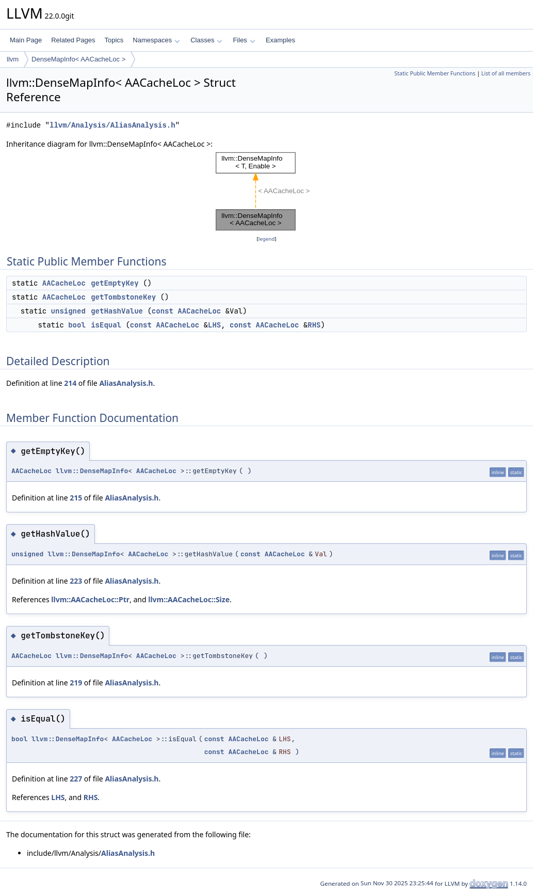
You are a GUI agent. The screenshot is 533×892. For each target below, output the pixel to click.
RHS (314, 325)
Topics (113, 40)
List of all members (505, 73)
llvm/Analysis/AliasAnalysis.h (112, 125)
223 (76, 581)
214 (70, 383)
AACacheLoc (64, 283)
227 (76, 779)
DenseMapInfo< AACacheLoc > (78, 59)
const (162, 311)
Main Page (26, 40)
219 (76, 682)
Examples (280, 40)
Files (244, 40)
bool (77, 325)
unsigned (68, 311)
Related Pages (73, 40)
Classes (206, 40)
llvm (13, 59)
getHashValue (117, 311)
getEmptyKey (114, 283)
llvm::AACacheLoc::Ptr (90, 599)
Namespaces (156, 40)
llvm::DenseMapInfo (92, 470)
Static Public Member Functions (434, 73)
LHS (214, 325)
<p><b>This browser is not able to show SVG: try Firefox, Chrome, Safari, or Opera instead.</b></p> (266, 191)
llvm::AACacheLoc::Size (189, 599)
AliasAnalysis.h (126, 383)
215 (76, 498)
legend (267, 239)
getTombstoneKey (123, 297)
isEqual (106, 325)
